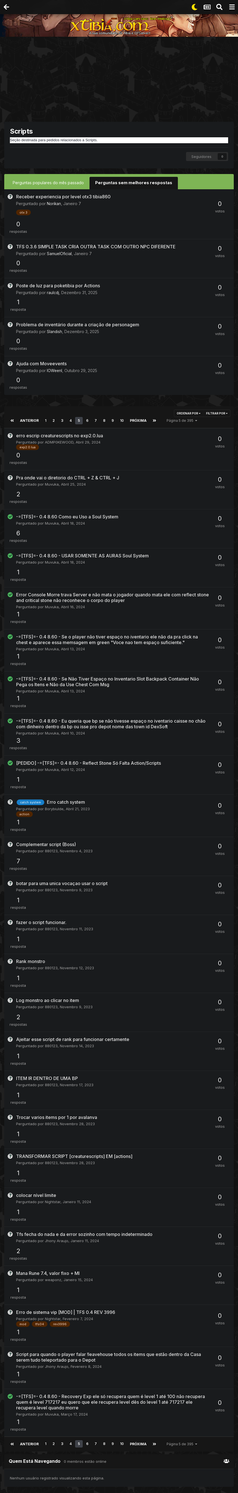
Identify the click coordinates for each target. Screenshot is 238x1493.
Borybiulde (54, 606)
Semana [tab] (14, 1072)
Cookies (165, 1462)
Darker (112, 1113)
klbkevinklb (116, 1078)
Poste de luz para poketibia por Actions (58, 255)
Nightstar (52, 850)
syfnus (190, 1254)
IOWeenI (55, 310)
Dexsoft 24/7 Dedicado (198, 1192)
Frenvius (113, 1219)
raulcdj (53, 262)
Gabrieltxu (46, 1086)
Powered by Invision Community (119, 1485)
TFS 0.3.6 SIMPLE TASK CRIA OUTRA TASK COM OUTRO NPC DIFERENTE (96, 231)
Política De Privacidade (110, 1462)
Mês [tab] (32, 1072)
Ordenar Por (188, 338)
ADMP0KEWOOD (59, 367)
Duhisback (193, 1078)
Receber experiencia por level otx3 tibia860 (63, 196)
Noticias (113, 1230)
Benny (111, 1178)
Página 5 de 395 (180, 346)
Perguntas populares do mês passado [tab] (48, 182)
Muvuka (52, 394)
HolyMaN (192, 1198)
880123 (51, 633)
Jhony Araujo (56, 875)
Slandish (54, 286)
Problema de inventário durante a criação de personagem (77, 279)
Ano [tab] (50, 1072)
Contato (144, 1462)
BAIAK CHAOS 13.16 (116, 1108)
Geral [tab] (68, 1072)
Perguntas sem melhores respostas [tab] (132, 182)
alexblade (192, 1311)
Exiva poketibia (112, 1073)
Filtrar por (217, 338)
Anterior (29, 346)
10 (121, 346)
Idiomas (74, 1462)
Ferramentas (117, 1194)
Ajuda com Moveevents (41, 303)
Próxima (137, 346)
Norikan (54, 203)
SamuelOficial (59, 238)
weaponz (53, 899)
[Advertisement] (121, 80)
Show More (41, 1107)
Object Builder (119, 1172)
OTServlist (115, 1124)
